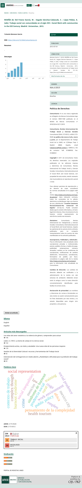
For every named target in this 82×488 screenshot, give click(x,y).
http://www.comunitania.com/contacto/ (63, 261)
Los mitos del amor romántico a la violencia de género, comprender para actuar (32, 335)
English (6, 322)
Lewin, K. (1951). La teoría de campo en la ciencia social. (24, 341)
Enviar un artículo (11, 313)
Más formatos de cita (58, 76)
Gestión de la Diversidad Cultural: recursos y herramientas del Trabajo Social (31, 351)
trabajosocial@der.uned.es (58, 148)
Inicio (6, 13)
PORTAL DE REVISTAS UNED (13, 470)
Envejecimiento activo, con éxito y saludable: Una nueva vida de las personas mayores (34, 346)
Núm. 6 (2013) (22, 13)
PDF (54, 35)
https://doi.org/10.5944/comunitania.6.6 (22, 40)
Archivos (13, 13)
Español (6, 326)
